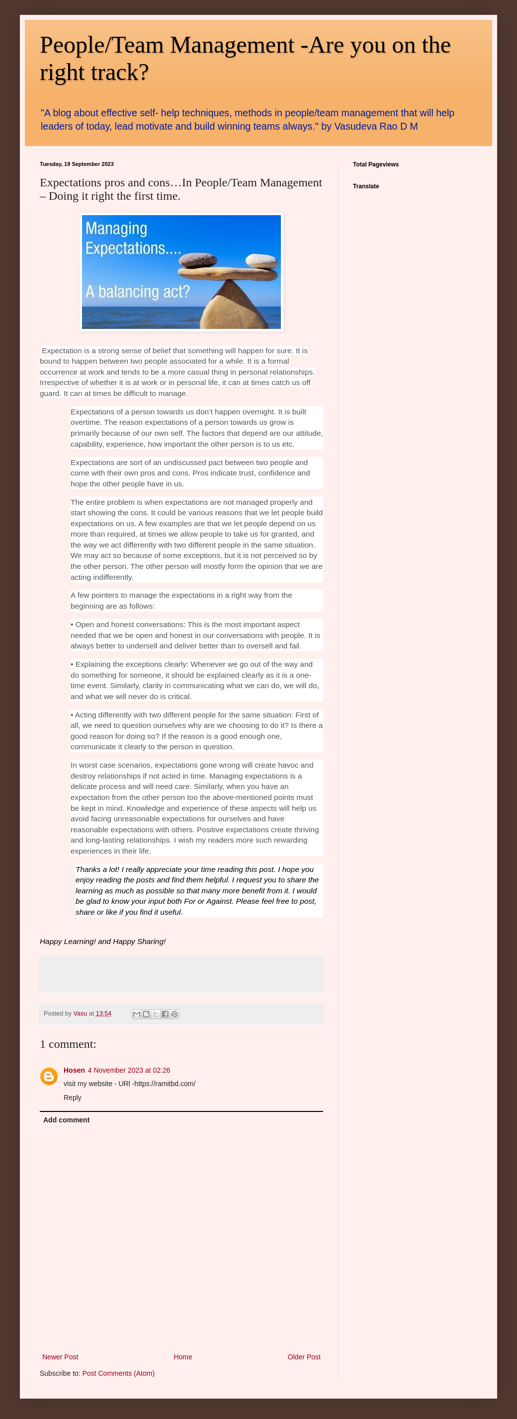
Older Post (304, 1357)
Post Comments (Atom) (119, 1373)
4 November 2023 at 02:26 (129, 1070)
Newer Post (60, 1357)
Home (182, 1357)
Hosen (74, 1070)
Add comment (66, 1120)
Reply (73, 1098)
